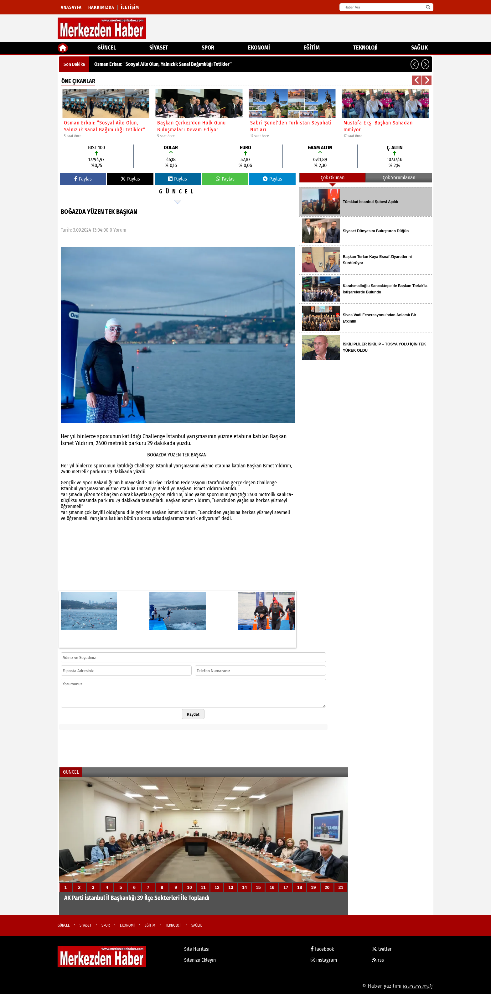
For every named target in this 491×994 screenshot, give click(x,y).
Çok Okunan (332, 178)
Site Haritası (196, 949)
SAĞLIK (419, 47)
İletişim (130, 7)
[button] (415, 64)
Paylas (83, 179)
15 (258, 887)
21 (341, 887)
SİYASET (158, 47)
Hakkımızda (101, 7)
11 (203, 887)
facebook (322, 949)
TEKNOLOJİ (365, 47)
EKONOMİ (259, 47)
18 (299, 887)
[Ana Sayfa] (63, 48)
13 (230, 887)
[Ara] (428, 7)
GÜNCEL (106, 47)
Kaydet (193, 714)
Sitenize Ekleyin (200, 960)
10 (189, 887)
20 (327, 887)
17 (285, 887)
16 (272, 887)
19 (313, 887)
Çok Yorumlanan (399, 178)
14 (244, 887)
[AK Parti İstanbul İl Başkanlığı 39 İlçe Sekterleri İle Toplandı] (203, 846)
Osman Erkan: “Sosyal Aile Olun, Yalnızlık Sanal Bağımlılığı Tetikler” (163, 64)
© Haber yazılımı (397, 986)
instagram (324, 960)
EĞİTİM (311, 47)
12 (217, 887)
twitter (382, 949)
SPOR (208, 47)
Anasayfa (71, 7)
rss (378, 960)
